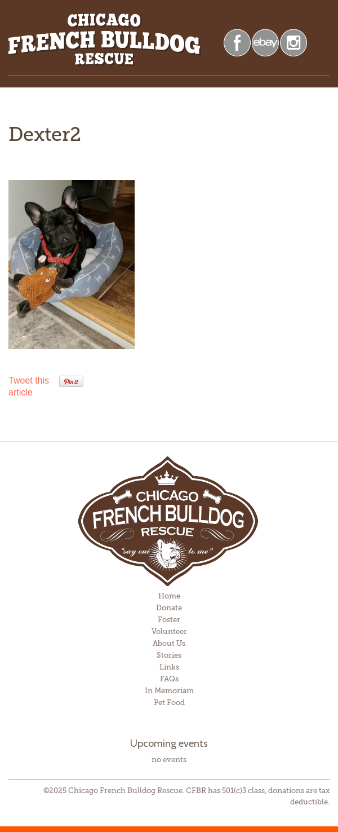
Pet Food (169, 702)
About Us (169, 643)
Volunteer (169, 631)
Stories (169, 655)
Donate (169, 608)
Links (169, 667)
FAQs (169, 679)
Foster (169, 619)
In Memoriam (169, 690)
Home (169, 596)
